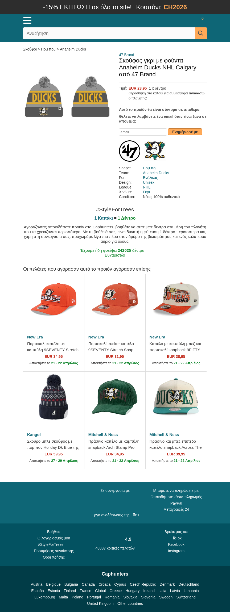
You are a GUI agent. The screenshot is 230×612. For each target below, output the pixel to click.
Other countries (130, 603)
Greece (115, 591)
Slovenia (148, 597)
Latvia (175, 591)
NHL (146, 187)
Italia (162, 591)
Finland (70, 591)
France (85, 591)
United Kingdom (100, 603)
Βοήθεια (53, 532)
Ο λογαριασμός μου (54, 538)
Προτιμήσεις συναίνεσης (54, 551)
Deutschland (189, 584)
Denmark (167, 584)
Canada (88, 584)
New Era (35, 337)
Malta (63, 597)
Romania (112, 597)
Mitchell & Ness (103, 434)
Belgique (53, 584)
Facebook (176, 544)
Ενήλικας (150, 177)
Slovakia (130, 597)
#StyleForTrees (53, 544)
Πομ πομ (48, 49)
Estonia (54, 591)
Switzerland (185, 597)
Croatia (104, 584)
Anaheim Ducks (73, 49)
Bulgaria (71, 584)
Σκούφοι (30, 49)
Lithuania (191, 591)
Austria (37, 584)
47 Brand (126, 55)
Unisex (148, 182)
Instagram (176, 551)
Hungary (132, 591)
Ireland (149, 591)
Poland (77, 597)
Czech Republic (143, 584)
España (37, 591)
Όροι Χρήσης (54, 557)
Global (100, 591)
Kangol (34, 434)
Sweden (166, 597)
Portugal (94, 597)
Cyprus (120, 584)
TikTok (176, 538)
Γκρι (146, 192)
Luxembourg (44, 597)
